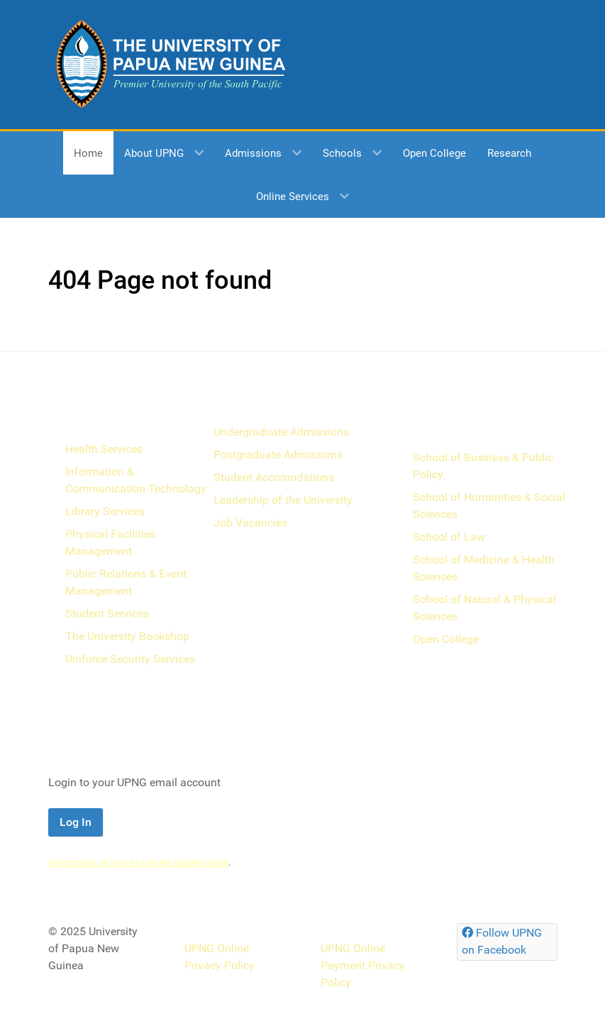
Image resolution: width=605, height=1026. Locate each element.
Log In (75, 822)
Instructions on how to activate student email (138, 862)
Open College (446, 639)
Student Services (107, 613)
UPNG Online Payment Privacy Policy (363, 965)
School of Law (449, 537)
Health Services (104, 449)
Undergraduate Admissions (281, 431)
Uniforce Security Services (130, 659)
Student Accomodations (273, 477)
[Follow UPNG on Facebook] (507, 942)
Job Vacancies (250, 522)
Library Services (105, 511)
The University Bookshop (127, 636)
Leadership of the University (283, 500)
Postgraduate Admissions (278, 454)
